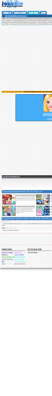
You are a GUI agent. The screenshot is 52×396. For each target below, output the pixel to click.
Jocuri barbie (32, 252)
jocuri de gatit (20, 257)
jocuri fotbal (19, 255)
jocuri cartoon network (21, 264)
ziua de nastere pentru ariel (26, 195)
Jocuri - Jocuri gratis (7, 92)
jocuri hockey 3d (8, 257)
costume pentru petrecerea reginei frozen (31, 206)
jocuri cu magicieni (8, 252)
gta (3, 261)
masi (4, 264)
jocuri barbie (33, 13)
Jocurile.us (7, 13)
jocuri (43, 13)
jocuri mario (19, 259)
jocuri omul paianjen (8, 259)
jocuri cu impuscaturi (21, 261)
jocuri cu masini (20, 13)
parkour (5, 255)
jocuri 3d (18, 252)
